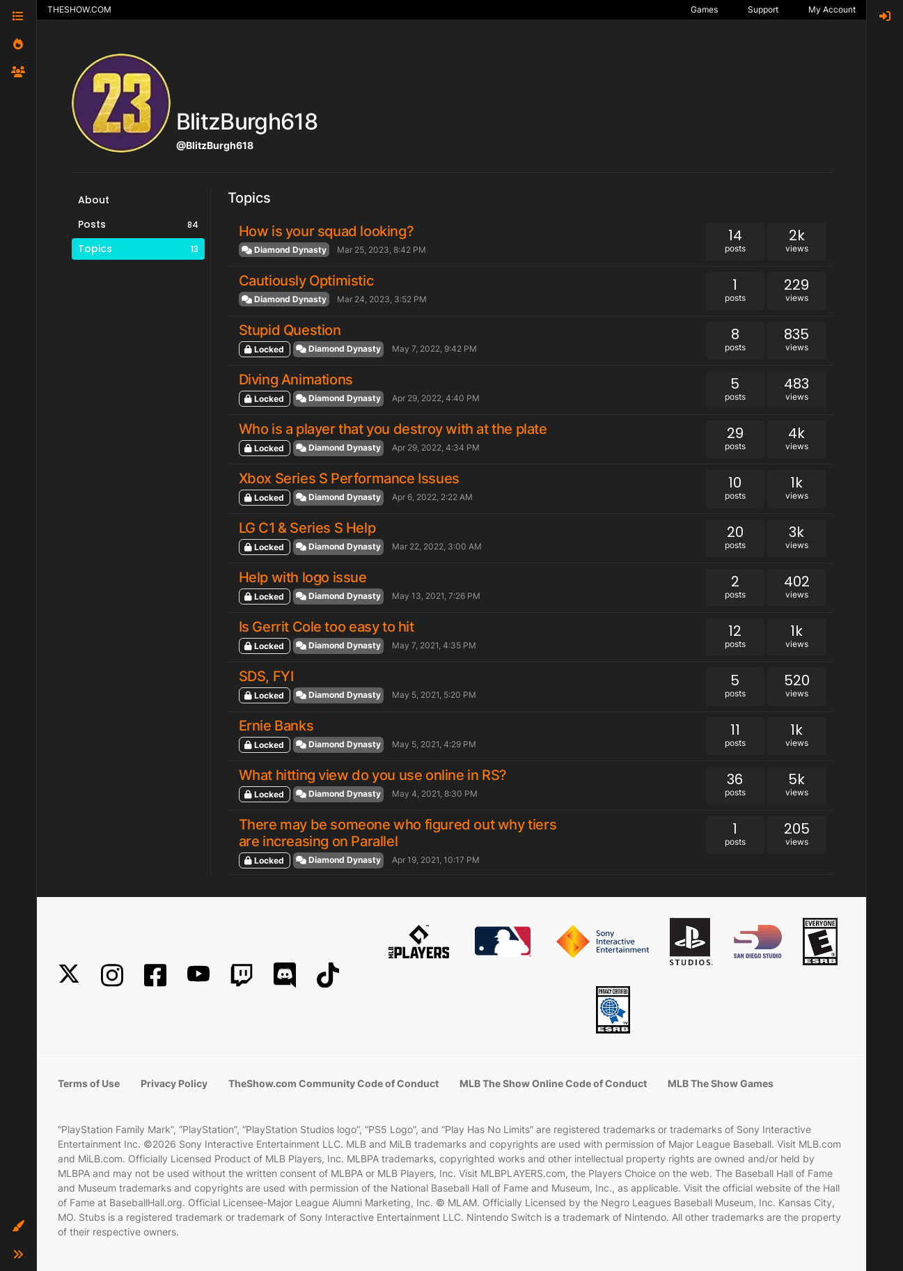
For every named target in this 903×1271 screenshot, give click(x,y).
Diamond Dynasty (284, 249)
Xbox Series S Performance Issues (349, 478)
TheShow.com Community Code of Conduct (333, 1083)
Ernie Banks (276, 725)
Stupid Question (290, 330)
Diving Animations (296, 379)
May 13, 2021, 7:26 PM (436, 596)
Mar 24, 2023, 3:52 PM (382, 299)
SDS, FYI (266, 676)
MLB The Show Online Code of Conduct (553, 1083)
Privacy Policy (174, 1083)
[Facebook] (155, 975)
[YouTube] (198, 975)
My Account (832, 9)
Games (704, 9)
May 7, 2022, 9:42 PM (434, 348)
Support (763, 9)
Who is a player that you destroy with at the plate (393, 429)
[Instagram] (112, 975)
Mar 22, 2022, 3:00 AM (437, 546)
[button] (18, 1226)
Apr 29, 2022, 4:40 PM (436, 398)
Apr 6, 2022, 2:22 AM (432, 497)
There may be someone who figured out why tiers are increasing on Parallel (398, 833)
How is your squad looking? (326, 231)
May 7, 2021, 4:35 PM (434, 645)
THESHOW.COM (79, 9)
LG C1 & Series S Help (307, 528)
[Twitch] (241, 975)
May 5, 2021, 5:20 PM (434, 694)
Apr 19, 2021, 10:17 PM (436, 860)
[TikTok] (328, 975)
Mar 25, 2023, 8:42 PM (381, 249)
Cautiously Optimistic (306, 280)
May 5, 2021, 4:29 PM (434, 744)
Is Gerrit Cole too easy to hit (326, 626)
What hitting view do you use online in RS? (373, 775)
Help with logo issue (303, 577)
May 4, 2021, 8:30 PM (435, 793)
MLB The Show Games (721, 1083)
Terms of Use (89, 1083)
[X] (69, 975)
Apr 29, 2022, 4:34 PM (436, 447)
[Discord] (285, 975)
